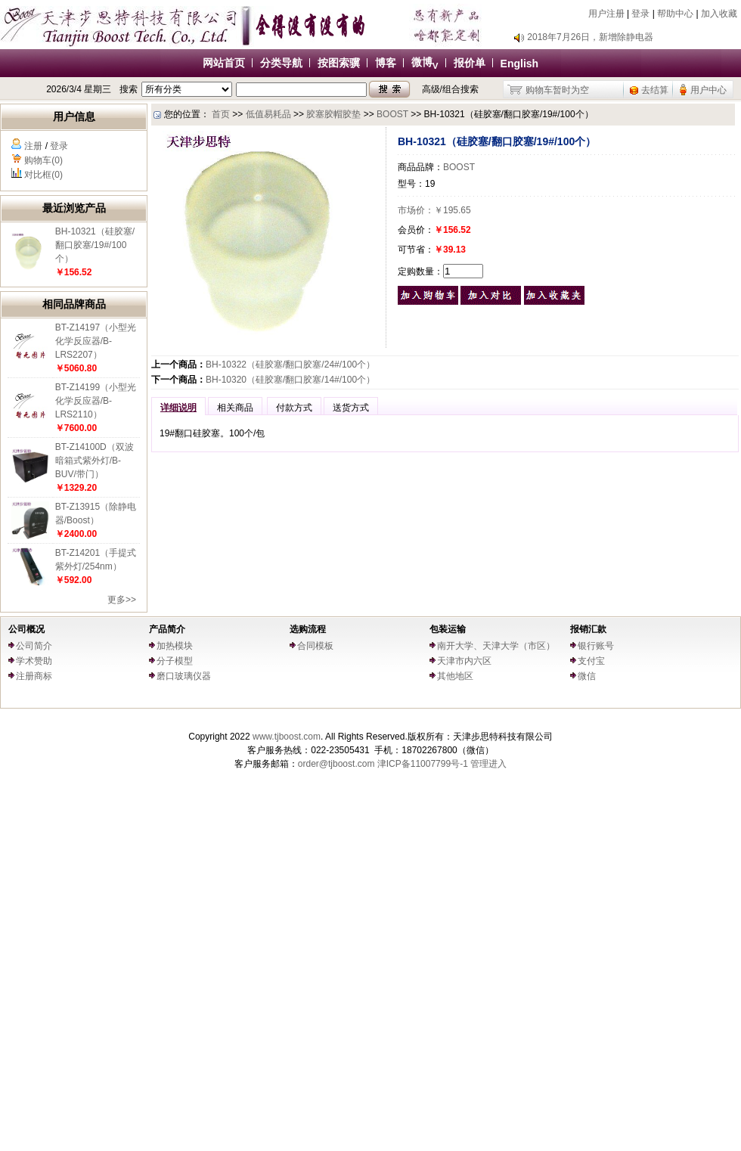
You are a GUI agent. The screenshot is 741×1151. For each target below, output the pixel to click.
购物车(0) (43, 160)
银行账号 (596, 646)
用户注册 (606, 13)
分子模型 (175, 661)
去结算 (654, 90)
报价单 (469, 63)
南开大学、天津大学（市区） (496, 646)
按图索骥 (339, 63)
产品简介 (167, 629)
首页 (221, 114)
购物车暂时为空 (557, 90)
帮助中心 (675, 13)
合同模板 (315, 646)
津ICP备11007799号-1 (422, 764)
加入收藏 (719, 13)
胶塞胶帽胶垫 (333, 114)
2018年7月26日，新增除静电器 (590, 37)
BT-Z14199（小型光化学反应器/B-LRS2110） (95, 401)
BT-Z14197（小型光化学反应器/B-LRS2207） (95, 341)
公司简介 (34, 646)
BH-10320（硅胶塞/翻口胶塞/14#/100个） (290, 379)
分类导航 (281, 63)
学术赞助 (34, 661)
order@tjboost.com (336, 764)
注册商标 (34, 676)
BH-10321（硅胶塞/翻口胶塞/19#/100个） (95, 245)
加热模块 (175, 646)
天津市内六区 (464, 661)
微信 (587, 676)
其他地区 (455, 676)
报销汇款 (588, 629)
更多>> (121, 599)
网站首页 (224, 63)
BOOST (392, 114)
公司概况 (26, 629)
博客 (385, 63)
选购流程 (308, 629)
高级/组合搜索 (450, 89)
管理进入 (488, 764)
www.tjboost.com (287, 736)
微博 (425, 62)
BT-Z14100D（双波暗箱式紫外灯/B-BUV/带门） (94, 460)
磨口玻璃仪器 (184, 676)
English (520, 63)
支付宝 (591, 661)
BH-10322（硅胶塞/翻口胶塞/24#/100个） (290, 364)
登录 (640, 13)
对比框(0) (43, 174)
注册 (33, 146)
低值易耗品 (268, 114)
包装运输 (447, 629)
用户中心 (708, 90)
